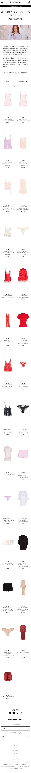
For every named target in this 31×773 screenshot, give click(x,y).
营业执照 (24, 764)
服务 (15, 756)
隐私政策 (11, 764)
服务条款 (6, 764)
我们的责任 (15, 750)
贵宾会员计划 (15, 759)
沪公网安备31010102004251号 (15, 768)
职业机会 (15, 762)
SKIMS (5, 46)
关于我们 (15, 748)
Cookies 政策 (17, 764)
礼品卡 (15, 753)
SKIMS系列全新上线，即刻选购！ (15, 6)
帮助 (15, 742)
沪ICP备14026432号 (24, 766)
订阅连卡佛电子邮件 (15, 720)
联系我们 (15, 745)
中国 (15, 728)
